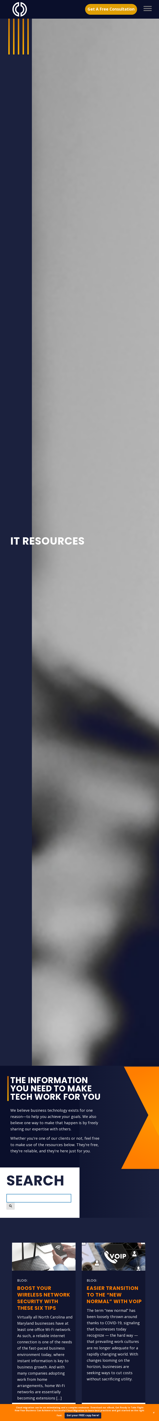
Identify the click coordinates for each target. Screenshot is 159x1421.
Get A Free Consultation (111, 9)
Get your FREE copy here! (83, 1415)
